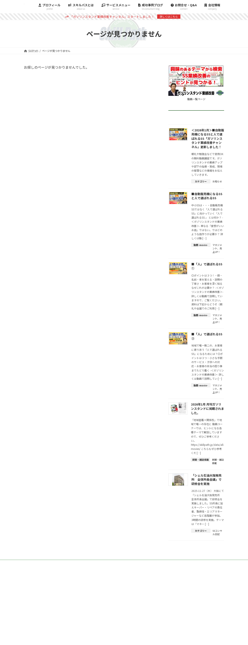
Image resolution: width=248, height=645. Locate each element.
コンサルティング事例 (131, 564)
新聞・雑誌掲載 (218, 461)
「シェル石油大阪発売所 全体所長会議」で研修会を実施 (206, 479)
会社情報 (213, 564)
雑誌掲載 (161, 564)
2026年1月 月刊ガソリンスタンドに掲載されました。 (207, 408)
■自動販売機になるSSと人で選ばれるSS (206, 196)
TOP (102, 564)
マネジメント (217, 246)
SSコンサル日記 (217, 532)
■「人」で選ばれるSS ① (206, 266)
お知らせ (217, 181)
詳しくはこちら (169, 16)
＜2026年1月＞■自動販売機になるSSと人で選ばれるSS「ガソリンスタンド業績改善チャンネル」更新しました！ (207, 138)
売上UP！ (217, 250)
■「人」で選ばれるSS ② (206, 336)
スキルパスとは (187, 564)
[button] (124, 583)
